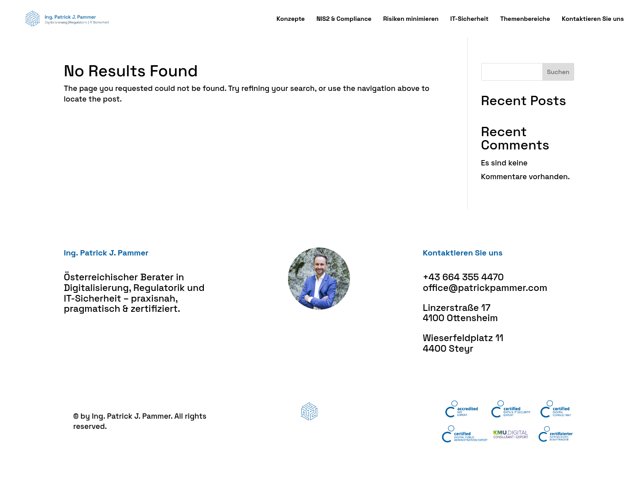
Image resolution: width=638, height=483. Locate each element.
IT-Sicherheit (469, 19)
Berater (157, 277)
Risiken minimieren (411, 19)
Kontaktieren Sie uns (593, 19)
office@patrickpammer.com (485, 288)
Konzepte (290, 19)
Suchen (558, 72)
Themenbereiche (525, 19)
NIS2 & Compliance (343, 19)
